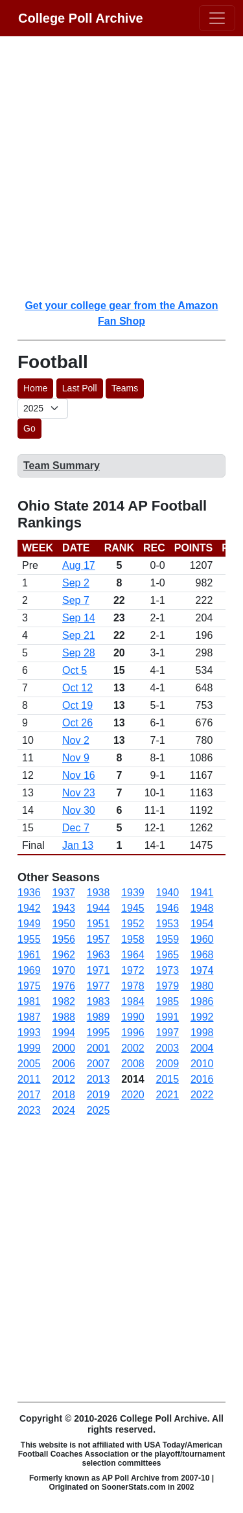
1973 (167, 970)
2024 (63, 1110)
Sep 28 (78, 652)
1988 (63, 1016)
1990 (133, 1016)
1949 (29, 923)
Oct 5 (74, 670)
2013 (98, 1079)
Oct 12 (77, 687)
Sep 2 (75, 582)
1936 (29, 892)
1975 (29, 985)
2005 (29, 1063)
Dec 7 (75, 827)
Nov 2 (75, 740)
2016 (202, 1079)
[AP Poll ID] (42, 408)
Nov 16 (78, 775)
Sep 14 (78, 617)
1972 (133, 970)
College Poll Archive (80, 18)
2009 (167, 1063)
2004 (202, 1048)
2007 (98, 1063)
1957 (98, 939)
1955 (29, 939)
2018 (63, 1094)
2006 (63, 1063)
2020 (133, 1094)
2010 (202, 1063)
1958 (133, 939)
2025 (98, 1110)
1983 (98, 1001)
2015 (167, 1079)
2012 (63, 1079)
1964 (133, 954)
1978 (133, 985)
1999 (29, 1048)
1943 (63, 908)
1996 (133, 1032)
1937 (63, 892)
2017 (29, 1094)
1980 (202, 985)
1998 (202, 1032)
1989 (98, 1016)
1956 (63, 939)
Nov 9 (75, 757)
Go (29, 428)
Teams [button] (124, 388)
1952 (133, 923)
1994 (63, 1032)
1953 (167, 923)
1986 (202, 1001)
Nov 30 (78, 810)
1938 (98, 892)
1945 (133, 908)
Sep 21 (78, 635)
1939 (133, 892)
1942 (29, 908)
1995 (98, 1032)
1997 (167, 1032)
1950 (63, 923)
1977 (98, 985)
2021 (167, 1094)
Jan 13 (77, 845)
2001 (98, 1048)
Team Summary (61, 465)
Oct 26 (77, 722)
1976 (63, 985)
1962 (63, 954)
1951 (98, 923)
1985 (167, 1001)
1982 (63, 1001)
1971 (98, 970)
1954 (202, 923)
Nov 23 (78, 792)
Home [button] (35, 388)
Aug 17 (78, 565)
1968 (202, 954)
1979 (167, 985)
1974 (202, 970)
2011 (29, 1079)
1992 (202, 1016)
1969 (29, 970)
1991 (167, 1016)
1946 (167, 908)
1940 (167, 892)
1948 (202, 908)
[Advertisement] (121, 166)
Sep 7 (75, 600)
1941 (202, 892)
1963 (98, 954)
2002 (133, 1048)
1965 (167, 954)
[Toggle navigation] (217, 18)
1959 (167, 939)
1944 (98, 908)
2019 (98, 1094)
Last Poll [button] (79, 388)
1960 (202, 939)
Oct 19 (77, 705)
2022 (202, 1094)
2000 (63, 1048)
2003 (167, 1048)
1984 (133, 1001)
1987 (29, 1016)
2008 (133, 1063)
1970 (63, 970)
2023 (29, 1110)
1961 (29, 954)
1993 (29, 1032)
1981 (29, 1001)
